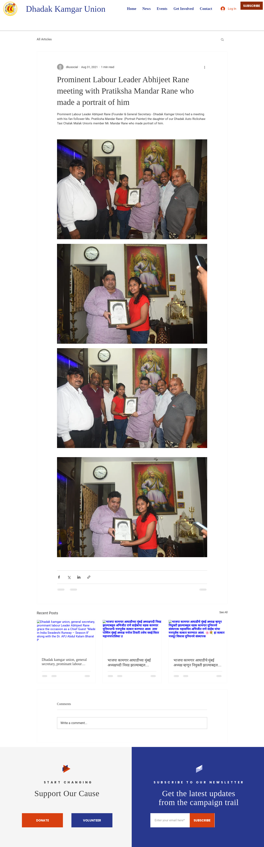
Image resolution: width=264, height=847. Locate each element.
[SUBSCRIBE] (251, 6)
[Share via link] (89, 577)
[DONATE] (42, 820)
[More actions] (204, 67)
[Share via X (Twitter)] (69, 577)
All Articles (44, 39)
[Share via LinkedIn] (79, 577)
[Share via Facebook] (59, 577)
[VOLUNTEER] (91, 820)
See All (223, 612)
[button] (222, 39)
